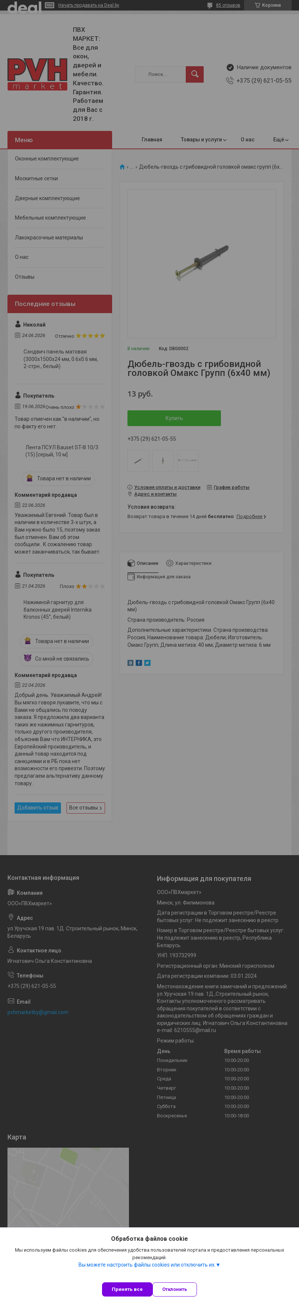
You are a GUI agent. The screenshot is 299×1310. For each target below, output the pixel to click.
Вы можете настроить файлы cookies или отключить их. (147, 1265)
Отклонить (174, 1289)
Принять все (127, 1289)
